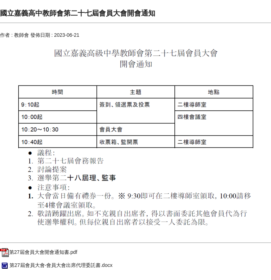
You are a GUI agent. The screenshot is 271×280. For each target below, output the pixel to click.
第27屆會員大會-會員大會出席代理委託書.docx (56, 265)
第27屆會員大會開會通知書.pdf (38, 252)
